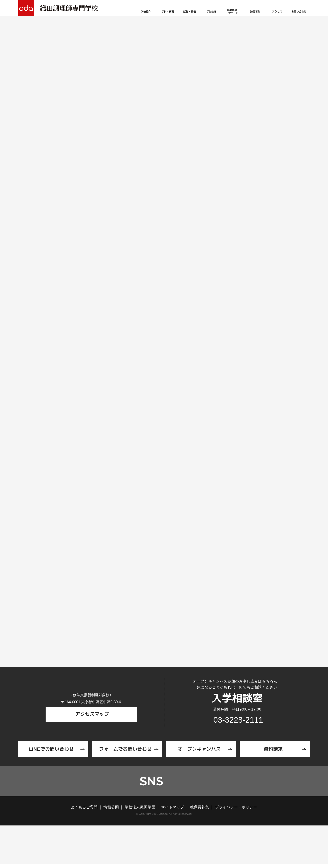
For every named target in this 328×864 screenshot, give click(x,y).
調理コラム (75, 99)
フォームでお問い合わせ (125, 783)
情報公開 (111, 846)
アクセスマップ (91, 754)
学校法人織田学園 (140, 846)
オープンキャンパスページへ (164, 650)
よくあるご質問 (84, 846)
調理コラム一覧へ (164, 544)
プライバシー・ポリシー (236, 846)
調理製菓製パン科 (109, 447)
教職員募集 (199, 846)
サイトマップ (172, 846)
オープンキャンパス (199, 783)
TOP (58, 99)
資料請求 (273, 783)
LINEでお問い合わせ (51, 783)
